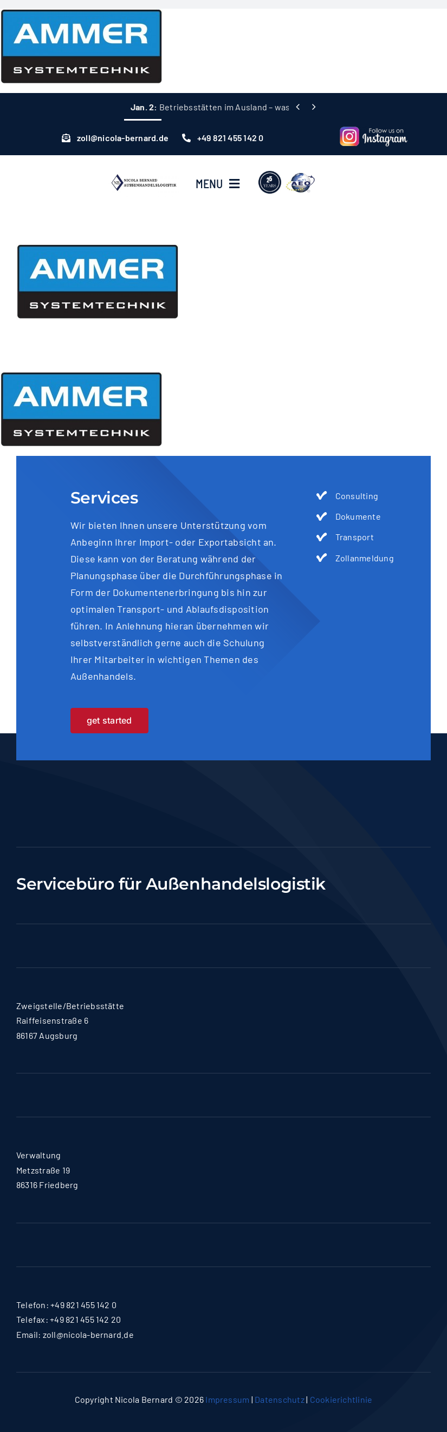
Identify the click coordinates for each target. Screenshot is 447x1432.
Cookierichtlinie (341, 1399)
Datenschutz (280, 1399)
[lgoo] (287, 170)
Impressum (227, 1399)
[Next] (314, 106)
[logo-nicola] (143, 173)
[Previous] (297, 106)
